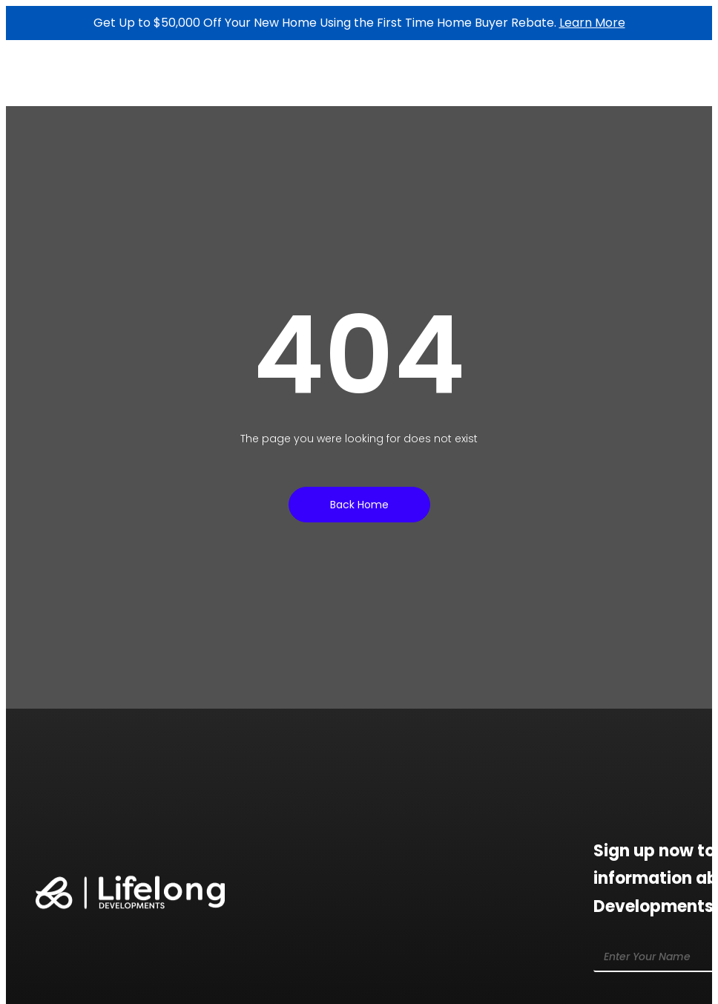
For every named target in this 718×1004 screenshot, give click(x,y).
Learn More (592, 22)
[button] (664, 80)
